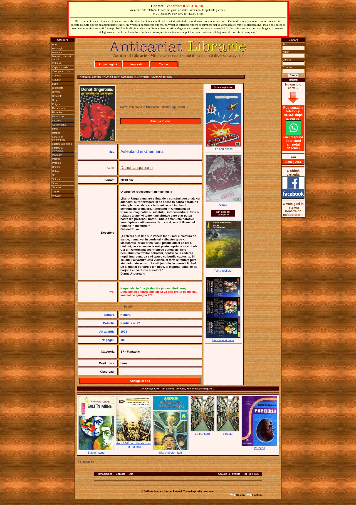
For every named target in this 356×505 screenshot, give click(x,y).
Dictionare (58, 87)
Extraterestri (59, 108)
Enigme (56, 104)
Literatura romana (62, 143)
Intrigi (55, 128)
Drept (55, 100)
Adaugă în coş (160, 121)
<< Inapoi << (86, 462)
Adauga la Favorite (229, 473)
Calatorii (56, 63)
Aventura (57, 52)
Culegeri (57, 79)
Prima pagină (108, 64)
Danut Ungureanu (137, 167)
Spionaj (56, 179)
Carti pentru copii (61, 71)
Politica (56, 158)
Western (57, 195)
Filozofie (57, 120)
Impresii (136, 64)
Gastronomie (59, 124)
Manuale (57, 154)
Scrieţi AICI (293, 162)
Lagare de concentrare (58, 138)
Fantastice (58, 116)
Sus (131, 473)
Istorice (56, 132)
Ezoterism (57, 112)
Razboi (56, 167)
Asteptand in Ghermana (142, 151)
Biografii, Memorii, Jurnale (62, 58)
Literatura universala (58, 149)
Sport (55, 183)
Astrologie (57, 48)
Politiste (56, 163)
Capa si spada (60, 67)
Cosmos (56, 75)
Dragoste (57, 96)
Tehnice (56, 187)
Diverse (56, 92)
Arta (54, 44)
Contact (164, 64)
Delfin (55, 83)
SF (53, 175)
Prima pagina (104, 473)
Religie (56, 171)
